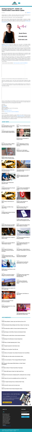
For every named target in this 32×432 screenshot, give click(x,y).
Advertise (11, 430)
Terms (3, 430)
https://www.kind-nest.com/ (5, 45)
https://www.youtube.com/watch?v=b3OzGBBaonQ (12, 111)
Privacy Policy (7, 430)
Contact (15, 430)
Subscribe (25, 416)
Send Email (4, 106)
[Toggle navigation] (19, 3)
